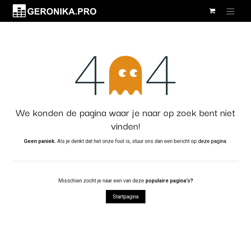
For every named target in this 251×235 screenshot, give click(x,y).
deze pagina (212, 141)
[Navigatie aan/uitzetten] (230, 11)
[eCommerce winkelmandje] (212, 11)
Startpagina (126, 197)
